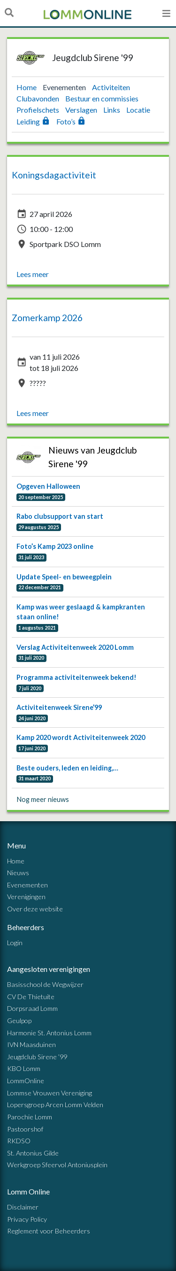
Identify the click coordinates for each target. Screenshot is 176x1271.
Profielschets (38, 109)
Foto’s (71, 121)
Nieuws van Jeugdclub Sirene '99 (92, 457)
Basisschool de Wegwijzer (45, 984)
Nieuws (18, 873)
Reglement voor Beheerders (48, 1231)
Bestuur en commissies (101, 98)
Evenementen (65, 87)
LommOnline (25, 1081)
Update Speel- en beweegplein (64, 577)
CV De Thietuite (30, 997)
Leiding (34, 121)
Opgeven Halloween (48, 486)
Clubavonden (38, 98)
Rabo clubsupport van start (59, 516)
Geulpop (19, 1021)
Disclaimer (22, 1207)
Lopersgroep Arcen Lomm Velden (55, 1105)
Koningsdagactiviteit (54, 174)
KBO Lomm (23, 1068)
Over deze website (35, 909)
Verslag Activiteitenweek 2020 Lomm (75, 647)
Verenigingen (26, 897)
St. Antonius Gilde (33, 1153)
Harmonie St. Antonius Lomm (49, 1033)
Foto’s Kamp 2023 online (54, 546)
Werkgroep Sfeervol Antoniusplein (57, 1165)
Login (15, 943)
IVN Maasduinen (31, 1044)
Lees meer (32, 274)
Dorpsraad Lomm (32, 1008)
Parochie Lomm (29, 1117)
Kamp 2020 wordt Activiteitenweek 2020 (80, 737)
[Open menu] (166, 13)
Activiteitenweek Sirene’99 (59, 707)
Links (112, 109)
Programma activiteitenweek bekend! (76, 677)
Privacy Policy (27, 1219)
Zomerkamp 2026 (47, 317)
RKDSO (19, 1141)
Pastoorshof (25, 1129)
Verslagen (82, 109)
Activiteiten (111, 87)
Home (27, 87)
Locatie (138, 109)
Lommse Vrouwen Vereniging (49, 1093)
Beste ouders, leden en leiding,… (67, 768)
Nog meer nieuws (43, 799)
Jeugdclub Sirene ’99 (37, 1057)
